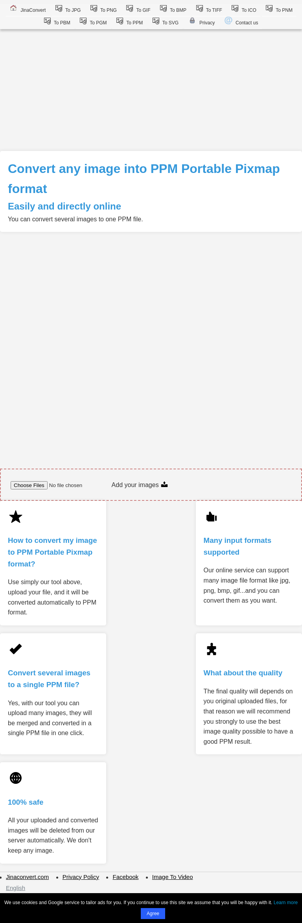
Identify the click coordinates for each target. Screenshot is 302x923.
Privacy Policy (81, 876)
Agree (153, 913)
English (15, 887)
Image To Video (172, 876)
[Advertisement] (151, 92)
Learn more (286, 902)
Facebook (125, 876)
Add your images (140, 485)
